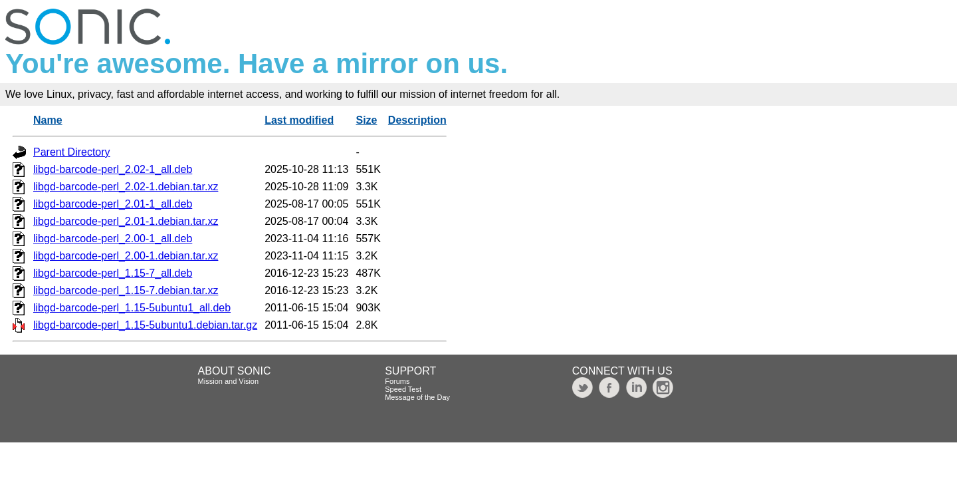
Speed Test (403, 389)
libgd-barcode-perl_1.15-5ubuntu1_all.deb (132, 307)
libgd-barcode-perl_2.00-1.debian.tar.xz (125, 255)
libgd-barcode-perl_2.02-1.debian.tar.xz (125, 186)
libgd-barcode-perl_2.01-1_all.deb (112, 204)
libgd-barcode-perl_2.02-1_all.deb (112, 169)
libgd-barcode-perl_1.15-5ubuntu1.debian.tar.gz (145, 325)
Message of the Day (417, 397)
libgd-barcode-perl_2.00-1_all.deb (112, 238)
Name (47, 120)
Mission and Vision (228, 381)
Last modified (299, 120)
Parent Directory (71, 152)
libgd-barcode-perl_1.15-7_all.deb (112, 273)
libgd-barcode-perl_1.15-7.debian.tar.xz (125, 290)
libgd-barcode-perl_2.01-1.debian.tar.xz (125, 221)
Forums (397, 381)
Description (417, 120)
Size (366, 120)
